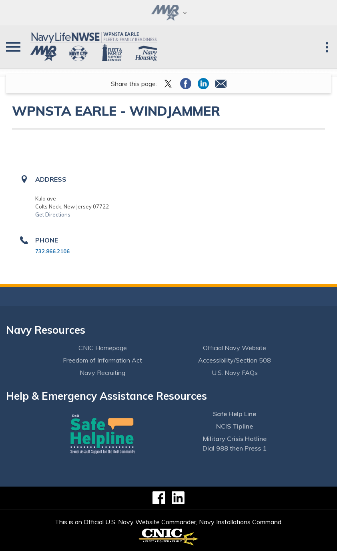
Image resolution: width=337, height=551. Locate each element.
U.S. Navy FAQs (235, 373)
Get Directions (52, 214)
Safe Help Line (234, 414)
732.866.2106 (52, 251)
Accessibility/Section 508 (234, 360)
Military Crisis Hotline (235, 439)
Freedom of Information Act (102, 360)
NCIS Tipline (234, 426)
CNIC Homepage (102, 348)
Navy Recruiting (102, 373)
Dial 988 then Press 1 (235, 448)
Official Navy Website (234, 348)
